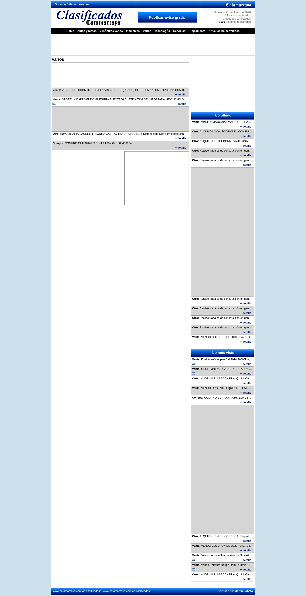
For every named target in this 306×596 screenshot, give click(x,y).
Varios (147, 31)
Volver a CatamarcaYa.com (72, 4)
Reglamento (197, 31)
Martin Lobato (244, 591)
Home (70, 31)
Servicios (179, 31)
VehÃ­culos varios (111, 31)
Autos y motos (86, 31)
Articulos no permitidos (223, 31)
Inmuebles (133, 31)
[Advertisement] (153, 44)
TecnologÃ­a (162, 31)
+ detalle (180, 94)
